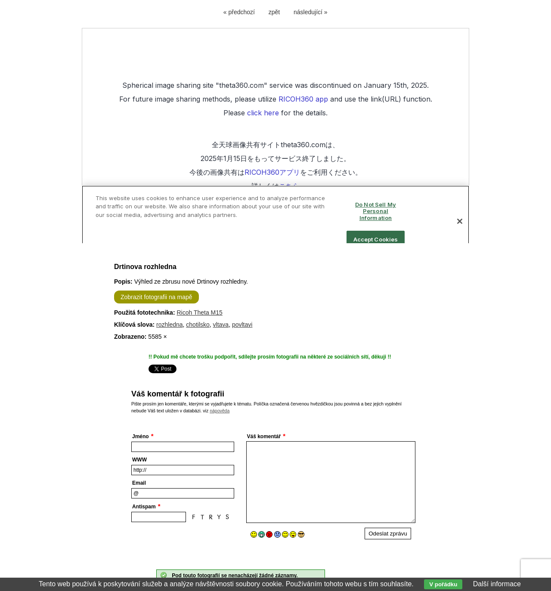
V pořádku (443, 584)
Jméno (140, 436)
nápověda (219, 410)
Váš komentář (264, 436)
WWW (139, 460)
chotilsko (197, 324)
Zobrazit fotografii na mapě (156, 297)
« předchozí (239, 12)
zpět (274, 12)
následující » (311, 12)
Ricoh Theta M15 (199, 312)
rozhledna (169, 324)
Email (139, 483)
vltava (221, 324)
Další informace (497, 584)
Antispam (144, 507)
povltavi (242, 324)
